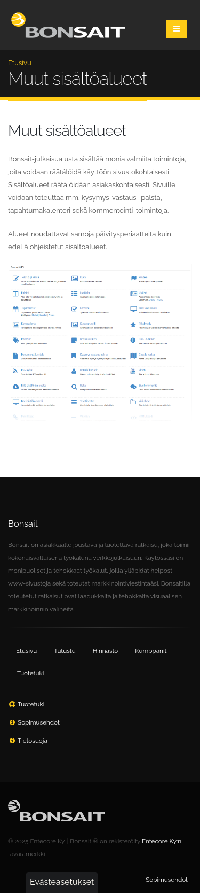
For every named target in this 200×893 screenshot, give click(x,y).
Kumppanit (150, 651)
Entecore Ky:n (161, 841)
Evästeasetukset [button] (62, 882)
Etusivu (19, 63)
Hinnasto (105, 651)
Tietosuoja (32, 740)
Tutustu (64, 651)
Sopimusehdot (39, 722)
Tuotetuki (30, 673)
